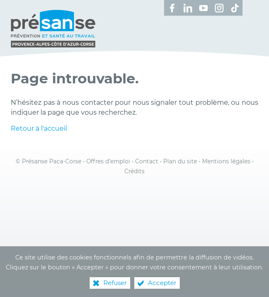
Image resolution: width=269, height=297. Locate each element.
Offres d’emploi (108, 161)
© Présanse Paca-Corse (48, 161)
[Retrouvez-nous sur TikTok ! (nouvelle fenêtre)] (235, 8)
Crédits (134, 171)
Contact (146, 161)
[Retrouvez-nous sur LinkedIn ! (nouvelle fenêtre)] (187, 8)
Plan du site (180, 161)
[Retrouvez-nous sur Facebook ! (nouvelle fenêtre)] (172, 8)
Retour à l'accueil (39, 128)
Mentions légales (226, 161)
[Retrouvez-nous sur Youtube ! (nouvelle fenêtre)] (203, 8)
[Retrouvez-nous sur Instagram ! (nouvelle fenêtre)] (219, 8)
